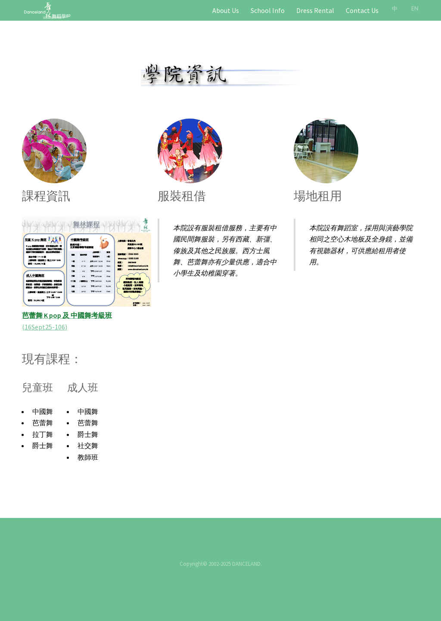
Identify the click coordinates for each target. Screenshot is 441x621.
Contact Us (362, 10)
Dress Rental (315, 10)
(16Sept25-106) (44, 327)
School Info (268, 10)
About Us (225, 10)
